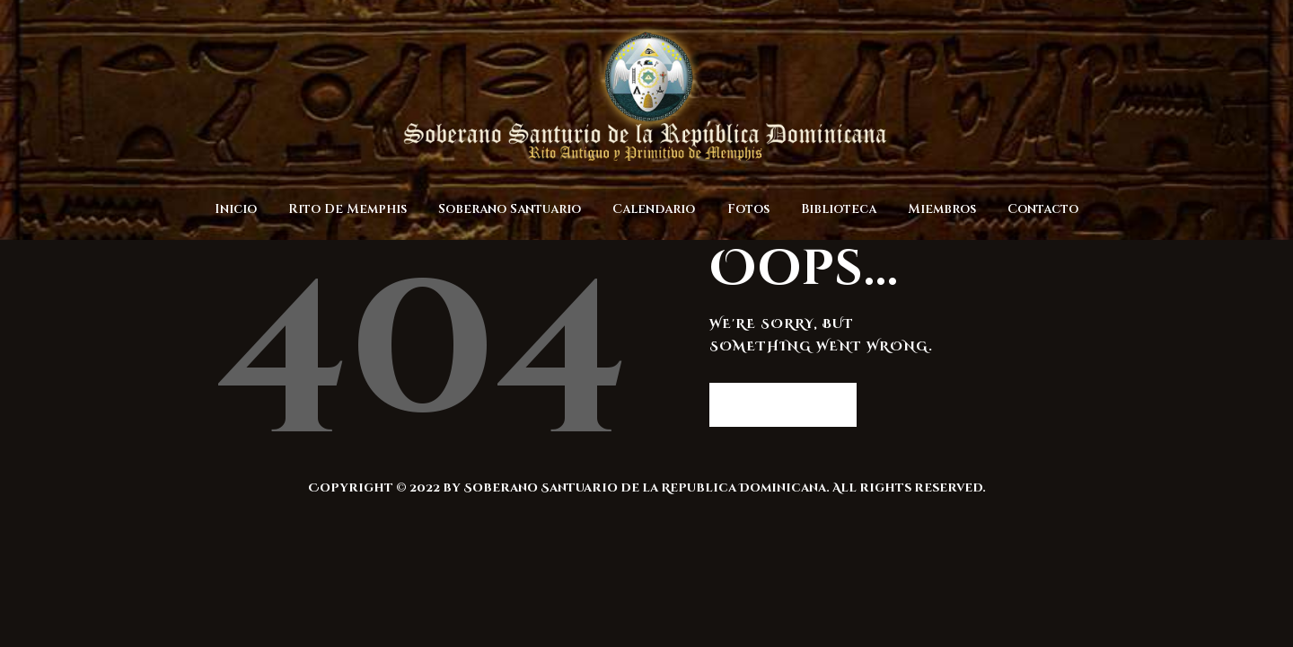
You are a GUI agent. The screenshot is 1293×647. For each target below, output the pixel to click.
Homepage (774, 403)
